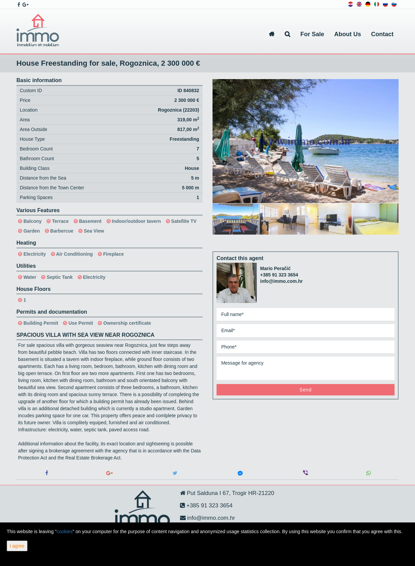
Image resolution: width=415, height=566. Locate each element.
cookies (64, 531)
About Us (347, 34)
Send (305, 389)
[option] (236, 218)
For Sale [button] (312, 34)
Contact (382, 34)
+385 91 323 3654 (279, 274)
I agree (17, 546)
